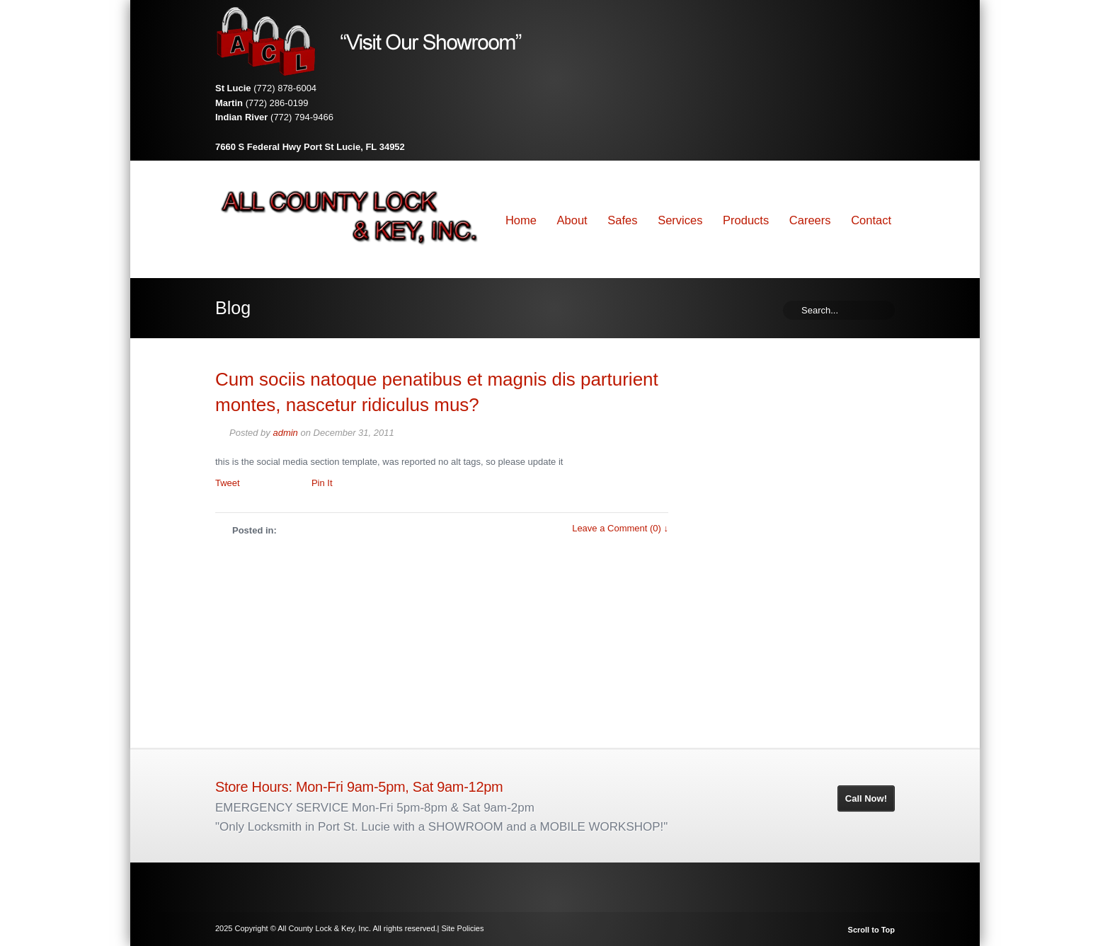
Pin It (322, 483)
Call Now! (866, 798)
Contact (871, 220)
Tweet (227, 483)
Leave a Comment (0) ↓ (620, 528)
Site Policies (463, 928)
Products (746, 220)
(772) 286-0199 (277, 103)
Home (521, 220)
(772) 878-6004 (284, 88)
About (572, 220)
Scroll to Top (871, 930)
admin (285, 432)
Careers (810, 220)
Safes (622, 220)
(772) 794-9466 (301, 117)
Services (680, 220)
